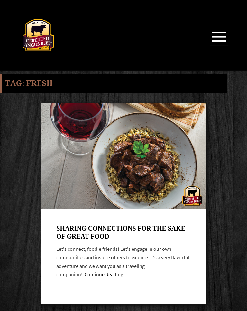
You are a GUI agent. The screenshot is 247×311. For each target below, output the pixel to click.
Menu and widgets (219, 45)
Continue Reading (104, 275)
